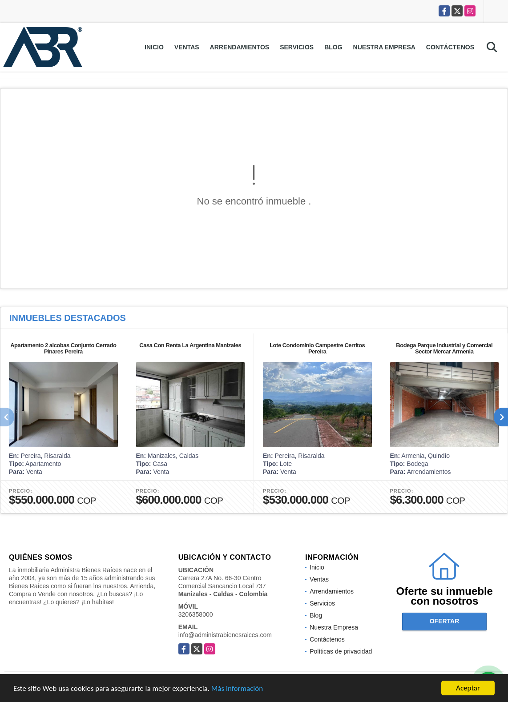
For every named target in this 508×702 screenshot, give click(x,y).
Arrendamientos (240, 47)
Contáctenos (450, 47)
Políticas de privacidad (341, 651)
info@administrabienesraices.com (225, 634)
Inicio (154, 47)
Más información (237, 688)
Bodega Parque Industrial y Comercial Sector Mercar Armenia (444, 348)
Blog (333, 47)
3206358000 (195, 614)
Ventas (186, 47)
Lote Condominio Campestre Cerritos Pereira (317, 348)
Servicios (297, 47)
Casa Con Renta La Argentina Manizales (190, 345)
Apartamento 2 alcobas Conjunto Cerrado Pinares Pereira (63, 348)
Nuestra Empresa (384, 47)
